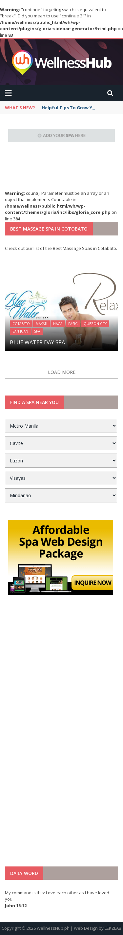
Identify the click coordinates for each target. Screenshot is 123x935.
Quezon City (95, 323)
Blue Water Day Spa (37, 342)
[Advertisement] (61, 736)
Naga (57, 323)
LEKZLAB (113, 928)
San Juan (20, 331)
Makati (41, 323)
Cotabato (21, 323)
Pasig (73, 323)
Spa (37, 331)
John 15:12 (16, 905)
